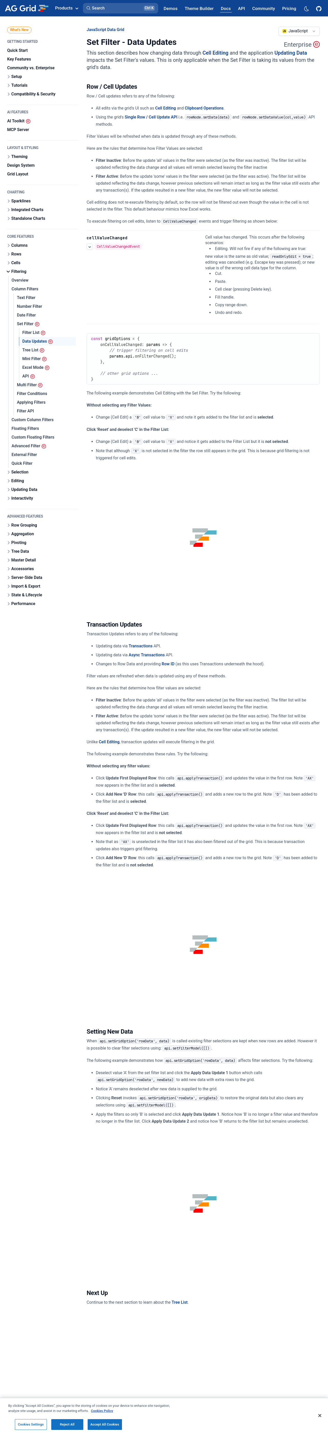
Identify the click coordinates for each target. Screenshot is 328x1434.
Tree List (180, 1302)
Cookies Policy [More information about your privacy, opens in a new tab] (102, 1411)
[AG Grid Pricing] (289, 8)
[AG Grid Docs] (225, 8)
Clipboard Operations (204, 108)
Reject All (67, 1424)
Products (66, 8)
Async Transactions (147, 654)
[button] (120, 8)
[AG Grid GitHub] (319, 8)
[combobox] (299, 31)
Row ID (168, 663)
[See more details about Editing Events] (90, 247)
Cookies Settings (31, 1424)
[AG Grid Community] (264, 8)
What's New (19, 30)
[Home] (26, 8)
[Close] (319, 1415)
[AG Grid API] (241, 8)
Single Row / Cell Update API (151, 117)
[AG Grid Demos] (170, 8)
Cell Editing (215, 53)
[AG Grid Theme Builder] (199, 8)
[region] (164, 1416)
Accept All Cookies (104, 1424)
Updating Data (290, 53)
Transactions (140, 646)
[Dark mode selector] (306, 8)
